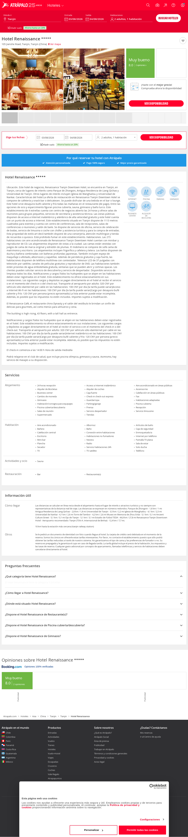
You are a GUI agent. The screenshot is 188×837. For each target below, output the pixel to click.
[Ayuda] (173, 5)
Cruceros (52, 765)
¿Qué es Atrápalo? (103, 732)
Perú (8, 741)
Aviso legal (99, 761)
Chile (8, 732)
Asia (34, 716)
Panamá (10, 745)
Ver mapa (54, 44)
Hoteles (24, 716)
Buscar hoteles (168, 18)
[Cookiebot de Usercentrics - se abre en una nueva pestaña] (151, 785)
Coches (51, 770)
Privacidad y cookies (104, 757)
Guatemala (11, 753)
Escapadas (53, 761)
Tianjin (53, 716)
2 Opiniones (141, 65)
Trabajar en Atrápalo (104, 749)
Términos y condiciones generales (110, 753)
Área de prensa (101, 741)
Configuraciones (150, 819)
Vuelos (51, 741)
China (43, 716)
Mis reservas (146, 733)
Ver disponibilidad (161, 137)
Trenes (51, 745)
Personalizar (93, 829)
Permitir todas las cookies (142, 829)
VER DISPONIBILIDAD (156, 103)
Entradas (52, 732)
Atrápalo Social (101, 736)
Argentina (10, 757)
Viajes (51, 757)
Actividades (53, 736)
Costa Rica (11, 749)
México (9, 761)
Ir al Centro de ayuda (150, 737)
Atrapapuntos (55, 778)
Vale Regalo (53, 774)
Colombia (10, 736)
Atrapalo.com (10, 716)
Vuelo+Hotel (54, 753)
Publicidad (99, 745)
